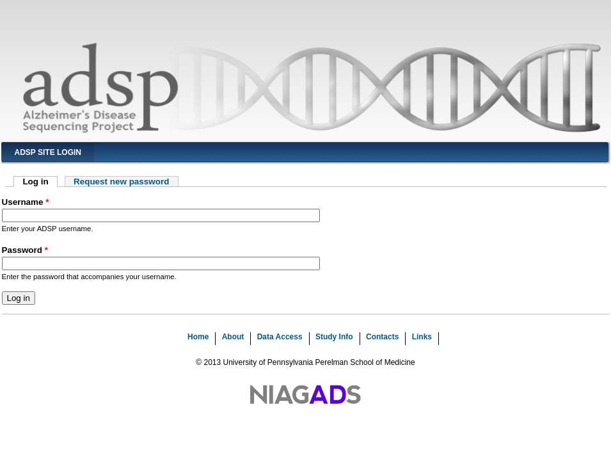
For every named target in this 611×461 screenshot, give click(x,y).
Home (198, 336)
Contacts (382, 336)
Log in (40, 181)
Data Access (280, 336)
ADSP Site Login (48, 152)
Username (25, 202)
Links (422, 336)
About (233, 336)
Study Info (334, 336)
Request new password (121, 181)
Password (25, 250)
